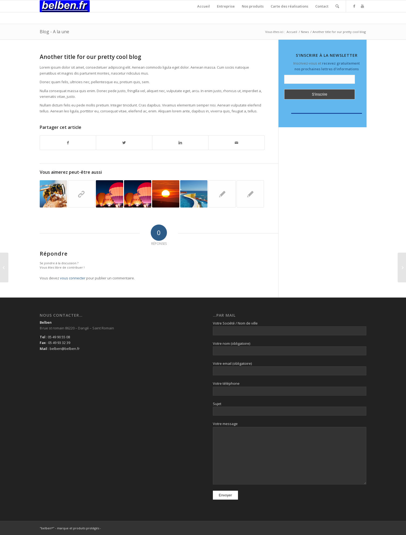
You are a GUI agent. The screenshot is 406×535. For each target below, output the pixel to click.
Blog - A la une (54, 32)
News (305, 32)
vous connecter (72, 278)
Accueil (292, 32)
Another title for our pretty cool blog (90, 57)
